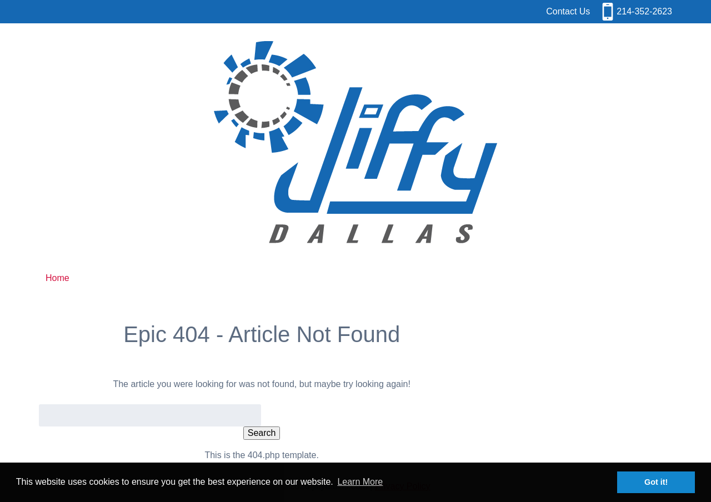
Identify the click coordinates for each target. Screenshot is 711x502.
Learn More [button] (360, 481)
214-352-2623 (644, 11)
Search (262, 433)
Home (57, 278)
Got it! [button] (656, 482)
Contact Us (568, 11)
